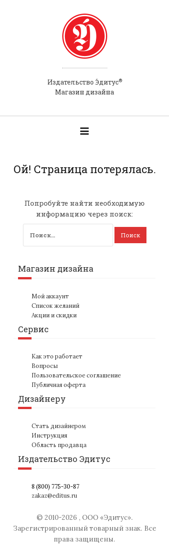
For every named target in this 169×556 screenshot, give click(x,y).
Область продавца (59, 445)
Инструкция (49, 435)
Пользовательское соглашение (76, 375)
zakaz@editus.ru (54, 495)
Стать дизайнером (59, 426)
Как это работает (57, 356)
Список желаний (55, 306)
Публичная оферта (59, 385)
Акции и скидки (54, 315)
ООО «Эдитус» (106, 517)
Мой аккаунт (50, 296)
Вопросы (45, 366)
